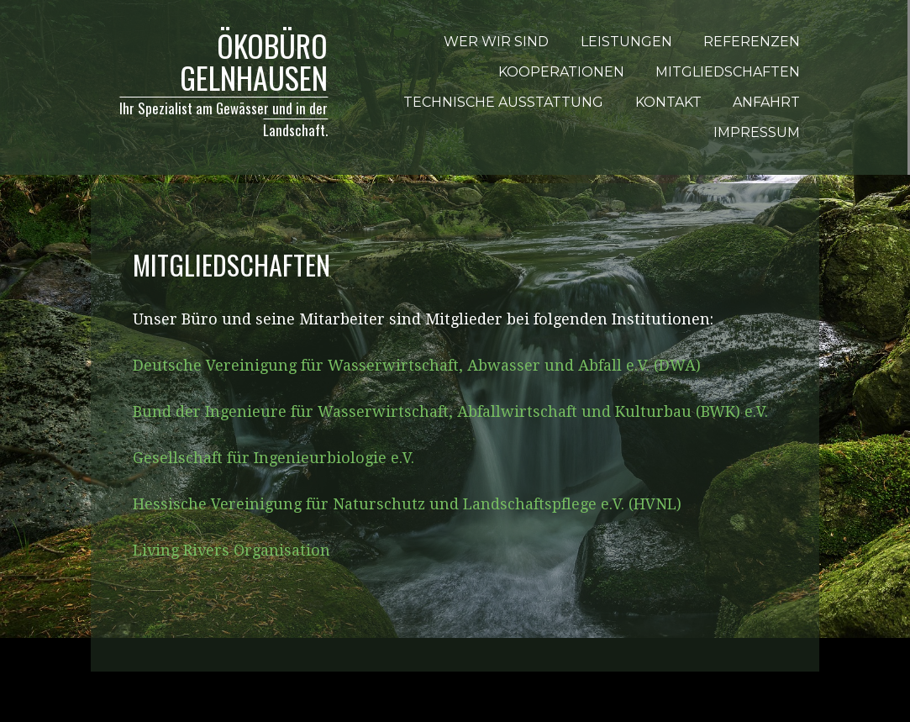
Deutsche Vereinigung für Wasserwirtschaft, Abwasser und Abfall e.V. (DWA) (417, 365)
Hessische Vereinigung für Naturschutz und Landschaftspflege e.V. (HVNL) (407, 504)
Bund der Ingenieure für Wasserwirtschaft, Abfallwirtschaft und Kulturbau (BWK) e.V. (450, 411)
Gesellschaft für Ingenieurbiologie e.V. (273, 457)
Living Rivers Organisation (231, 550)
